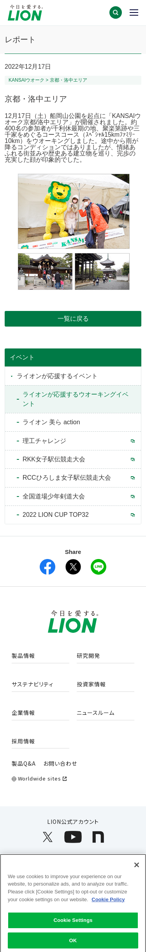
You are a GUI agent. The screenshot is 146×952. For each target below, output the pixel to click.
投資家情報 (91, 684)
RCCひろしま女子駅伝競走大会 (67, 477)
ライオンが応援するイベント (57, 376)
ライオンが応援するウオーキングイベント (75, 399)
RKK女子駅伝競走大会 (54, 459)
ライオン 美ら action (51, 422)
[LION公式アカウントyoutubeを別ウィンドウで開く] (73, 837)
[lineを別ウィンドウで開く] (98, 567)
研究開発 (88, 655)
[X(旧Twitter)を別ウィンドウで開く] (73, 567)
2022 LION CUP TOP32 (56, 514)
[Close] (136, 868)
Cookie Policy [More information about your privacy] (108, 903)
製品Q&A (24, 763)
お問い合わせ (60, 763)
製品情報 (23, 655)
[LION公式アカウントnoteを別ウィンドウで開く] (98, 837)
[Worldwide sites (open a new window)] (73, 779)
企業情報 (23, 712)
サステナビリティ (32, 684)
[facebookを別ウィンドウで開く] (47, 567)
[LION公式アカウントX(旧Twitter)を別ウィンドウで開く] (47, 837)
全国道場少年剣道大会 (54, 496)
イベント (22, 357)
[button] (115, 12)
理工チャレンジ (44, 441)
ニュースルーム (95, 712)
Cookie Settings (72, 924)
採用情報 (23, 741)
